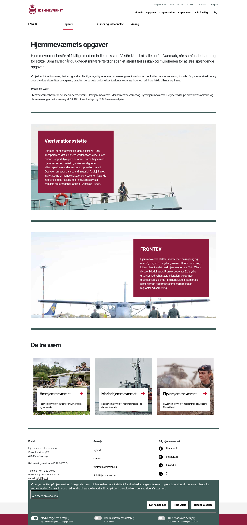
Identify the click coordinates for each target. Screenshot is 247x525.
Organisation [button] (167, 12)
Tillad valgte (179, 505)
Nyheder (98, 450)
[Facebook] (170, 450)
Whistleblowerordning (105, 466)
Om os (190, 4)
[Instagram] (170, 458)
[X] (167, 475)
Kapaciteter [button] (184, 12)
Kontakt (202, 4)
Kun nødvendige (157, 505)
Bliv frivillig (201, 12)
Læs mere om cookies (44, 496)
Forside (33, 24)
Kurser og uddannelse (110, 24)
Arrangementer (176, 4)
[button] (215, 14)
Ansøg (135, 24)
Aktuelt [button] (138, 12)
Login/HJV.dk (160, 4)
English (214, 4)
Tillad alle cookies (203, 505)
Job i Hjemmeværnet (104, 475)
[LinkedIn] (169, 467)
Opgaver (68, 24)
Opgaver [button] (151, 12)
